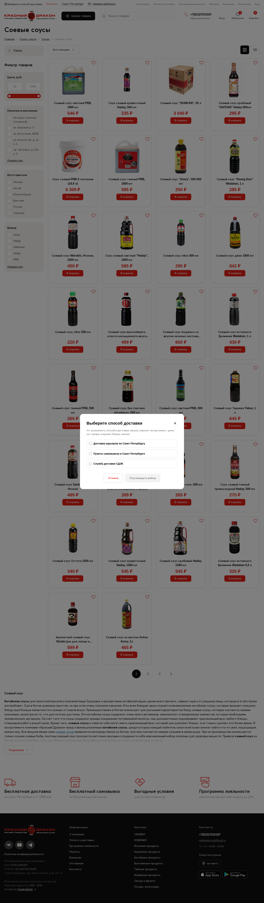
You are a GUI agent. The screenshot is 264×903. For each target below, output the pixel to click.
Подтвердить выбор (143, 478)
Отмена (113, 478)
